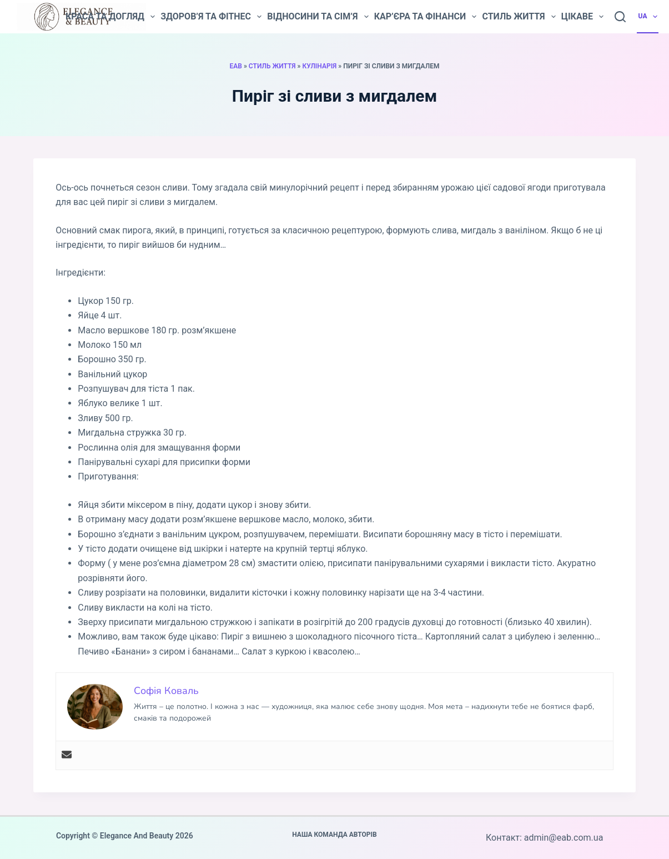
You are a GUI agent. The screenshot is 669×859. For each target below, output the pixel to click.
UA (648, 16)
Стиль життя (518, 16)
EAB (236, 66)
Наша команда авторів (334, 834)
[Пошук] (620, 16)
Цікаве (582, 16)
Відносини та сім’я (317, 16)
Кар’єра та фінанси (425, 16)
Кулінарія (319, 66)
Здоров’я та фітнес (210, 16)
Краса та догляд (110, 16)
